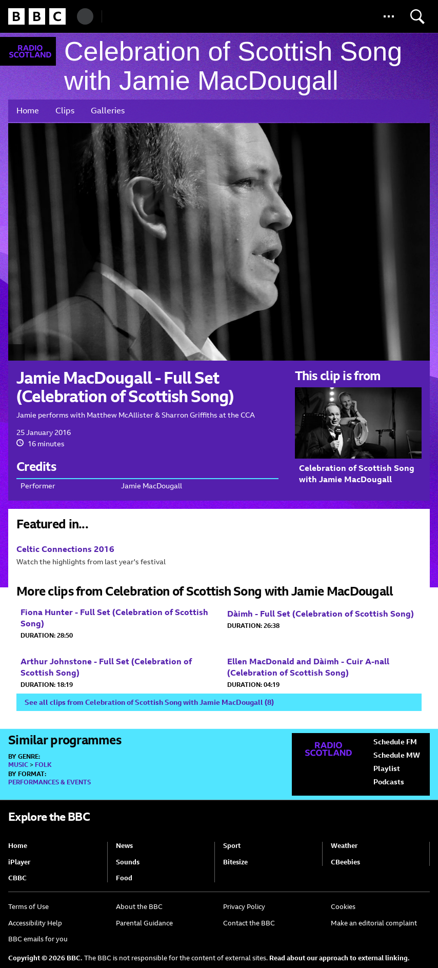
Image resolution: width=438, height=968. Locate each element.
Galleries (108, 110)
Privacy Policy (244, 907)
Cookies (343, 907)
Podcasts (388, 782)
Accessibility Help (35, 923)
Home (27, 110)
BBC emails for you (38, 939)
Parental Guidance (144, 923)
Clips (64, 110)
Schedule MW (396, 755)
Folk (43, 764)
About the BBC (139, 907)
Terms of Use (28, 907)
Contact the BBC (249, 923)
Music (18, 764)
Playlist (386, 768)
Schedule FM (395, 742)
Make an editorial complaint (374, 923)
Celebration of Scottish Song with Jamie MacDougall (233, 66)
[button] (388, 16)
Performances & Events (49, 782)
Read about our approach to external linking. (339, 958)
